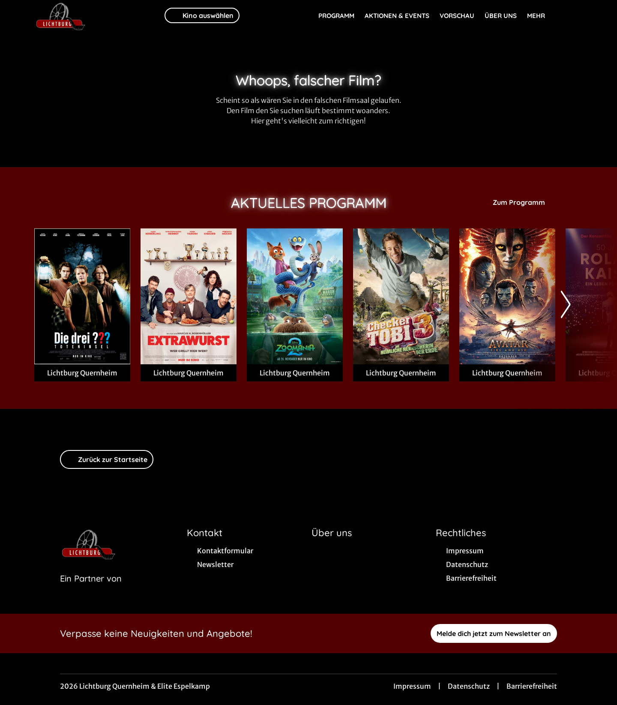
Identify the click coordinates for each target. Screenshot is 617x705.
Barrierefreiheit (531, 686)
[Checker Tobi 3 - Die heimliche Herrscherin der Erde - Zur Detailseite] (401, 296)
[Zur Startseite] (94, 15)
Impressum (412, 686)
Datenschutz (469, 686)
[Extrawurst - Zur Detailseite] (189, 296)
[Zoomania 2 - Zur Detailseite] (295, 296)
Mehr (541, 16)
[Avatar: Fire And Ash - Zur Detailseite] (507, 296)
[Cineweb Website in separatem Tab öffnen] (91, 589)
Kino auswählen (202, 15)
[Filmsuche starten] (574, 15)
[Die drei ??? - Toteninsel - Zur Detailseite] (82, 296)
